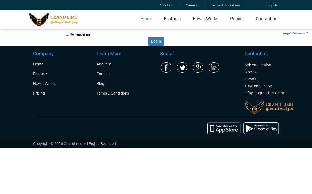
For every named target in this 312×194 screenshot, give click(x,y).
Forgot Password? (294, 33)
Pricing (237, 18)
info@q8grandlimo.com (264, 92)
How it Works (205, 18)
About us (166, 5)
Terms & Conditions (226, 5)
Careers (192, 5)
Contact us (266, 18)
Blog (100, 83)
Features (172, 18)
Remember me (80, 34)
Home (146, 18)
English (265, 5)
